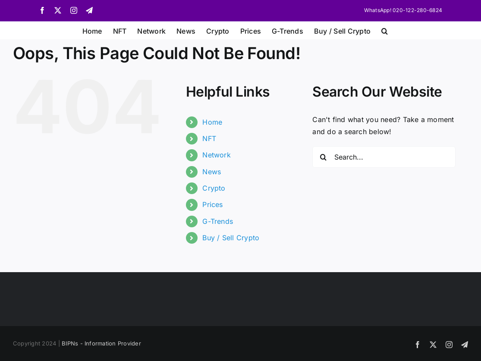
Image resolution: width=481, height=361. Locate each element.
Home (212, 122)
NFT (209, 138)
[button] (384, 30)
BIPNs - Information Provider (101, 343)
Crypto (213, 188)
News (211, 171)
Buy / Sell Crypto (230, 237)
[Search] (323, 157)
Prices (212, 204)
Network (216, 155)
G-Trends (217, 221)
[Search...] (384, 157)
